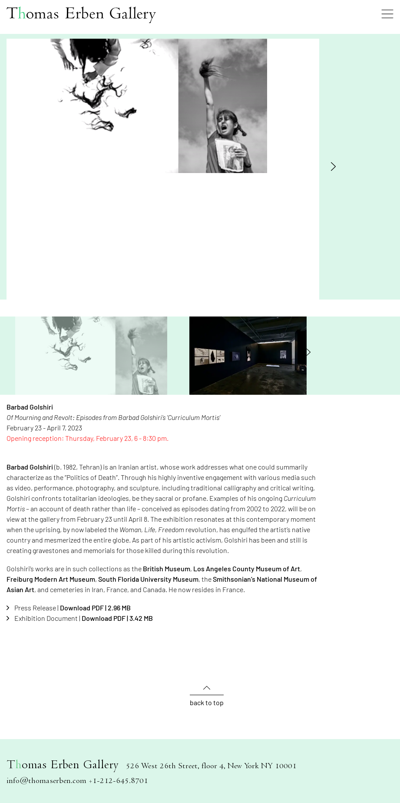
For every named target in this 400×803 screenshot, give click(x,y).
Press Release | (69, 607)
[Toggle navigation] (387, 14)
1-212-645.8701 (120, 781)
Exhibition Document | (80, 618)
